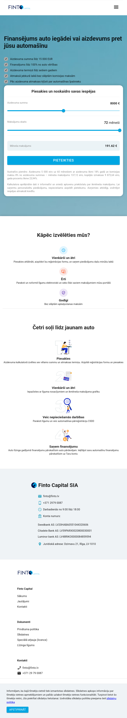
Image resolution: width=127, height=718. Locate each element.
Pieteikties (63, 160)
